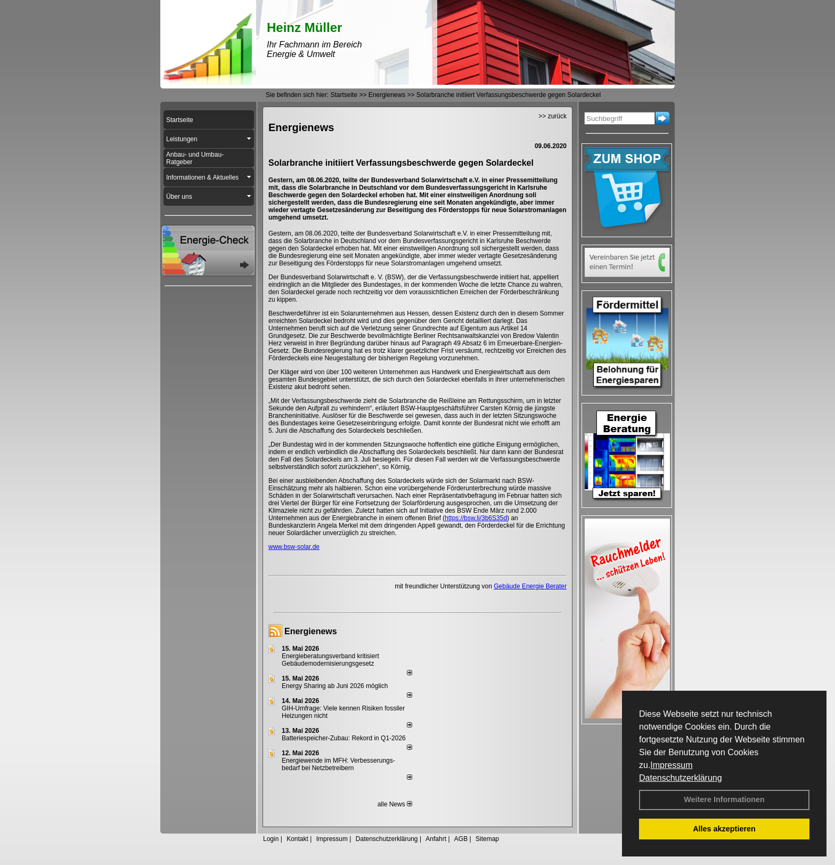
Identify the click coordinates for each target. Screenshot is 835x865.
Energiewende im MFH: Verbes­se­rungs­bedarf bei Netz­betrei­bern (338, 764)
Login (271, 839)
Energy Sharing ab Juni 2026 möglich (335, 686)
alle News (395, 804)
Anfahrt (435, 839)
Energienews (310, 631)
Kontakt (297, 839)
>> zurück (552, 116)
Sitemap (487, 839)
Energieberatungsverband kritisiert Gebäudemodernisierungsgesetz (330, 659)
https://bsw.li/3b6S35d (476, 518)
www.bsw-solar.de (294, 547)
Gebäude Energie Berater (530, 586)
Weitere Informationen (724, 799)
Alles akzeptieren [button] (724, 828)
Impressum (671, 765)
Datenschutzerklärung (680, 777)
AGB (461, 839)
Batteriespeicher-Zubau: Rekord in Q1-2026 (344, 738)
